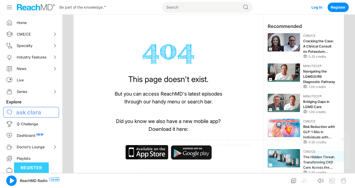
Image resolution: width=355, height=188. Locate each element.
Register (338, 7)
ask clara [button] (28, 112)
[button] (11, 180)
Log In (316, 7)
